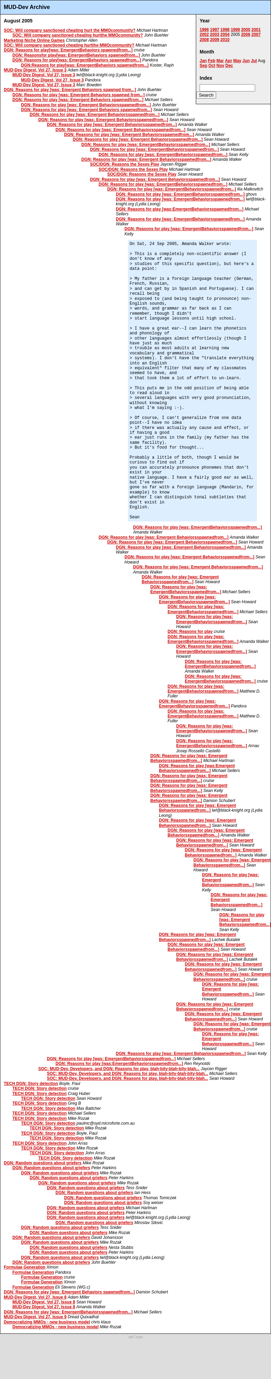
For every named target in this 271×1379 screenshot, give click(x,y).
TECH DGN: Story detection (31, 1083)
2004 (225, 34)
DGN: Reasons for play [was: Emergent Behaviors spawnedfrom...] (77, 99)
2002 (204, 34)
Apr (228, 60)
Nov (220, 65)
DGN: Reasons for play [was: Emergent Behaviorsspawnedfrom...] (86, 104)
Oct (211, 65)
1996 (204, 29)
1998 (225, 29)
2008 (204, 39)
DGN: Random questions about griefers (42, 1163)
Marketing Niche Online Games (34, 40)
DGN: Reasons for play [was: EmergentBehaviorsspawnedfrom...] (145, 144)
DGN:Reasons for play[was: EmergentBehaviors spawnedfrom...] (85, 65)
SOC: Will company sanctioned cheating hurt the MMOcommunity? (70, 30)
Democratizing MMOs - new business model (47, 1322)
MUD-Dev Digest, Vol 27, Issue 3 (35, 70)
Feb (211, 60)
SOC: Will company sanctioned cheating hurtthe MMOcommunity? (77, 35)
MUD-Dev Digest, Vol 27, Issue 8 (35, 1297)
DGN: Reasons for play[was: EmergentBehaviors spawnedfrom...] (68, 50)
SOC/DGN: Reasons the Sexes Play (124, 164)
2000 (245, 29)
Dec (229, 65)
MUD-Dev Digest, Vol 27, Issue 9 (35, 1316)
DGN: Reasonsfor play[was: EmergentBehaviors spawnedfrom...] (76, 55)
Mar (220, 60)
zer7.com (135, 1337)
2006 (245, 34)
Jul (254, 60)
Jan (203, 60)
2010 (225, 39)
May (237, 60)
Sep (203, 65)
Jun (246, 60)
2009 (214, 39)
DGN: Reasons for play (190, 631)
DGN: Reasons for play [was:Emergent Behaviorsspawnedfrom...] (197, 768)
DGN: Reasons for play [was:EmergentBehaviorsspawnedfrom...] (179, 209)
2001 (256, 29)
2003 (214, 34)
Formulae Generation (25, 1267)
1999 (235, 29)
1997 (214, 29)
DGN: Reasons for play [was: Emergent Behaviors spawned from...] (70, 89)
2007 (256, 34)
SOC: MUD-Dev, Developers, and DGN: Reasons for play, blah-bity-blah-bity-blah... (119, 1068)
